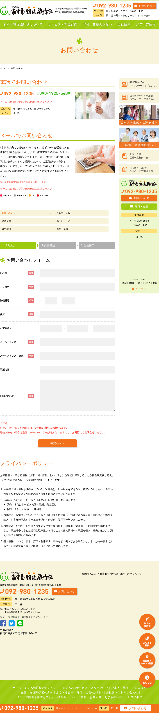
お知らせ (96, 691)
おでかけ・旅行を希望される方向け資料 (141, 169)
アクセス (139, 288)
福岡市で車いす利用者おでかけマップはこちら (142, 97)
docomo (7, 195)
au (34, 195)
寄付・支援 (86, 221)
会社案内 (124, 24)
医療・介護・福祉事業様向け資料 (140, 156)
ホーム (17, 681)
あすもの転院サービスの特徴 (123, 691)
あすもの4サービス (75, 681)
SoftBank (23, 195)
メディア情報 (146, 24)
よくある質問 (65, 686)
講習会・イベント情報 (72, 691)
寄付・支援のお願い (97, 24)
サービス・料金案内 (62, 24)
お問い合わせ (144, 5)
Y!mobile (46, 195)
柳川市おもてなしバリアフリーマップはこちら (143, 84)
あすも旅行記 (46, 691)
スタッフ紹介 (99, 681)
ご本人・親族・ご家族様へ (128, 681)
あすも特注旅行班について (23, 24)
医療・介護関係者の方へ (37, 686)
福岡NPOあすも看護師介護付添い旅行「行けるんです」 (113, 567)
